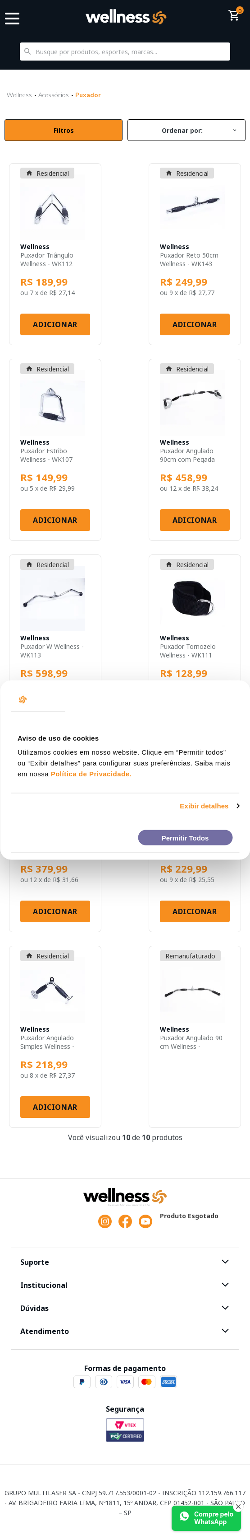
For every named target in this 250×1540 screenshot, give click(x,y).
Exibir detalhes (204, 806)
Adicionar (55, 324)
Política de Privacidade (90, 774)
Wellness (19, 95)
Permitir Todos (185, 837)
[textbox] (125, 51)
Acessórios (53, 95)
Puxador (88, 95)
